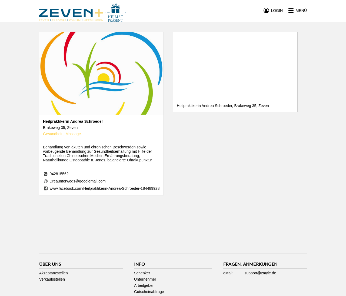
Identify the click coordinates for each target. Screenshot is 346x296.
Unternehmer (145, 279)
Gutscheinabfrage (149, 292)
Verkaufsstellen (52, 279)
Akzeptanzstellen (53, 273)
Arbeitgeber (144, 285)
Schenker (142, 273)
